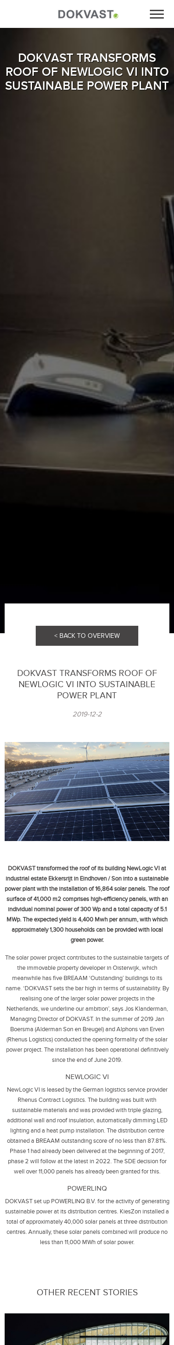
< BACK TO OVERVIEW (87, 636)
